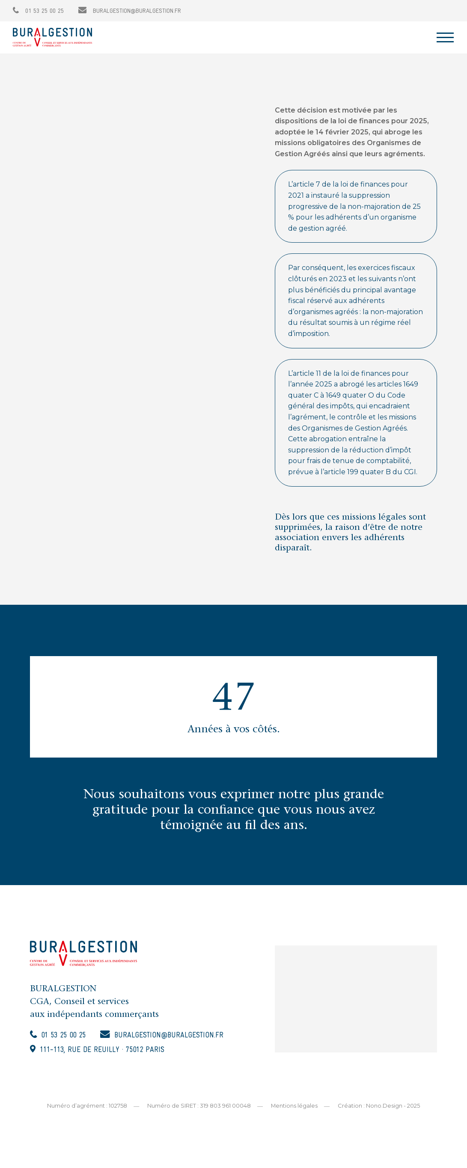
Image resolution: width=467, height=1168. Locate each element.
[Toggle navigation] (445, 37)
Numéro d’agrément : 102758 (87, 1106)
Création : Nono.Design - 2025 (379, 1106)
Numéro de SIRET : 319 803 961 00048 (199, 1106)
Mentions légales (294, 1106)
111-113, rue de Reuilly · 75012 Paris (105, 1051)
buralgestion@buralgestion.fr (129, 11)
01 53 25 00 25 (38, 11)
